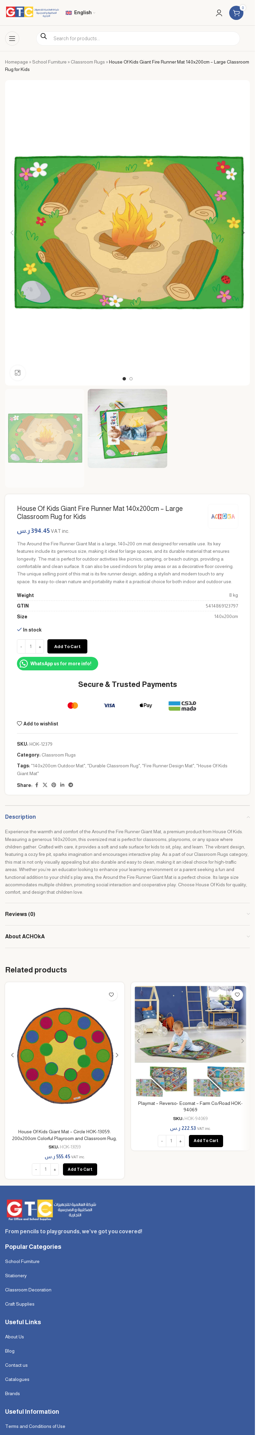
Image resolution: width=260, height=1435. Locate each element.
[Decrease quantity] (21, 647)
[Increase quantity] (40, 647)
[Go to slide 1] (124, 378)
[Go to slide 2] (131, 378)
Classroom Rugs (88, 62)
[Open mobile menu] (12, 38)
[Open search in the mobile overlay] (138, 38)
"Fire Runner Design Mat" (168, 766)
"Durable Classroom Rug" (113, 766)
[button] (12, 233)
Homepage (16, 62)
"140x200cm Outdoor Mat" (58, 766)
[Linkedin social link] (62, 785)
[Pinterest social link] (53, 785)
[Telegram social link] (70, 785)
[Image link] (50, 1209)
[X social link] (45, 785)
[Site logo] (32, 12)
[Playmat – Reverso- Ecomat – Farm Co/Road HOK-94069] (190, 1041)
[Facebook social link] (36, 785)
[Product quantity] (30, 647)
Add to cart (67, 646)
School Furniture (49, 62)
